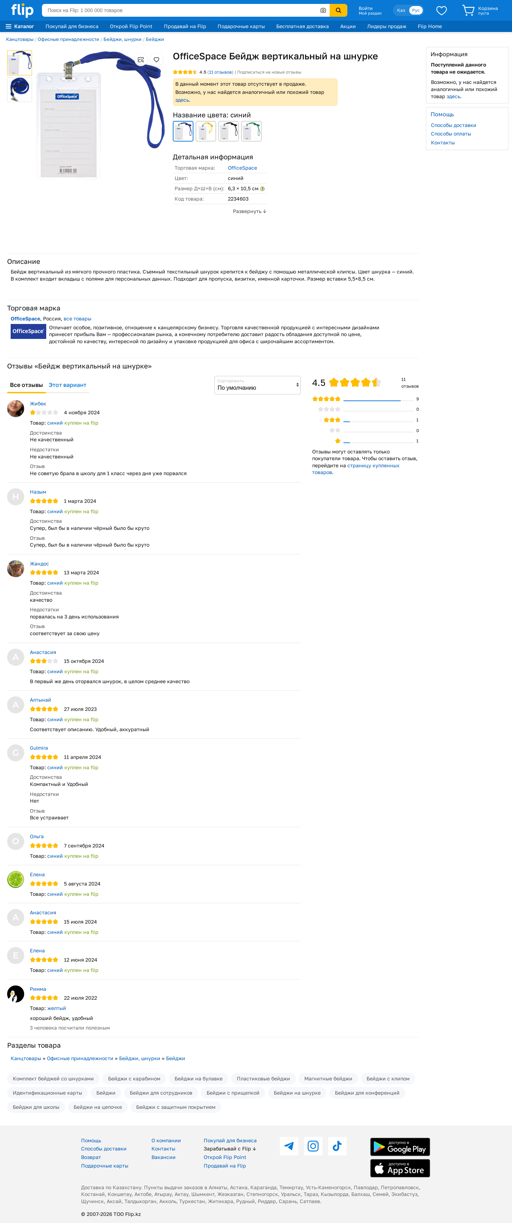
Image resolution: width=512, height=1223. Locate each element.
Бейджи (155, 39)
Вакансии (163, 1157)
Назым (38, 492)
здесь (182, 100)
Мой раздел (370, 13)
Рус (416, 10)
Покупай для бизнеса (72, 26)
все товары (77, 318)
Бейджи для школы (36, 1107)
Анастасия (43, 652)
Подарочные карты (241, 26)
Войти (366, 8)
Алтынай (40, 700)
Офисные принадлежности (68, 39)
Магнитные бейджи (328, 1078)
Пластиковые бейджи (263, 1078)
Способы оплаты (451, 134)
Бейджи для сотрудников (161, 1093)
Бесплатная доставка (302, 26)
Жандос (39, 563)
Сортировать (230, 380)
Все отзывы (26, 384)
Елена (37, 874)
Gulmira (39, 748)
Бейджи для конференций (367, 1093)
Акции (348, 26)
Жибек (38, 403)
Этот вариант (67, 384)
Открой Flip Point (131, 26)
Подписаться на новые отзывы (269, 72)
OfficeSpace (242, 168)
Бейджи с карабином (134, 1078)
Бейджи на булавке (199, 1078)
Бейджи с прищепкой (233, 1093)
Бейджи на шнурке (297, 1093)
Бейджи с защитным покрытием (175, 1107)
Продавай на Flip (185, 26)
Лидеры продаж (386, 26)
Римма (38, 989)
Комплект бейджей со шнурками (53, 1078)
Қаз (401, 10)
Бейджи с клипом (388, 1078)
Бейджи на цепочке (98, 1107)
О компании (166, 1140)
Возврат (91, 1157)
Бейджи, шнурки (122, 39)
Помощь (91, 1140)
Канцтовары (19, 39)
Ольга (37, 836)
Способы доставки (453, 125)
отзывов (220, 72)
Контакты (443, 142)
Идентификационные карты (47, 1093)
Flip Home (430, 26)
